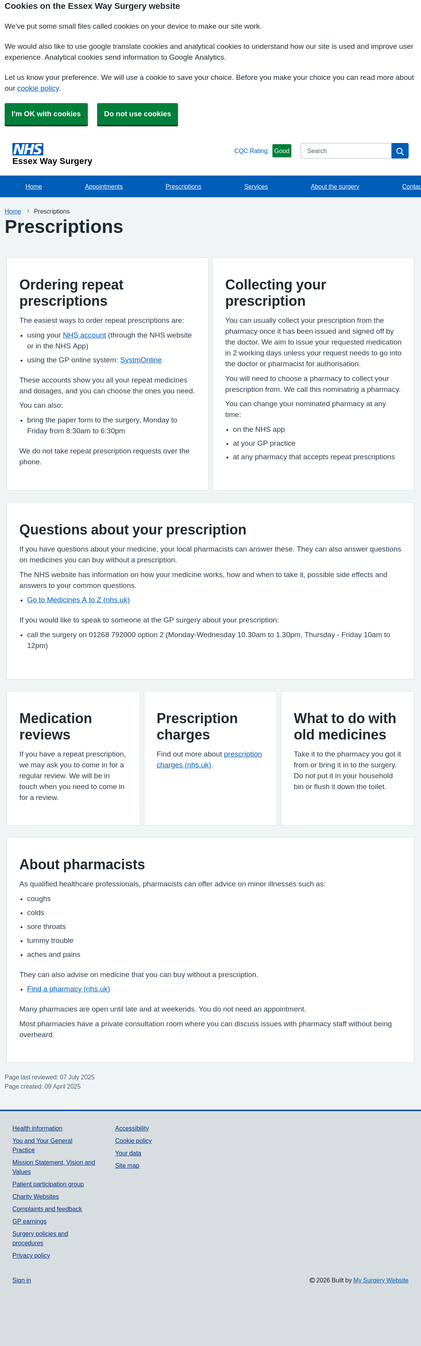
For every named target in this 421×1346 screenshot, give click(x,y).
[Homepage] (121, 154)
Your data (128, 1153)
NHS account (84, 335)
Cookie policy (133, 1140)
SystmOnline (141, 360)
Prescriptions (183, 186)
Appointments (104, 186)
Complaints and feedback (47, 1209)
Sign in (21, 1280)
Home (34, 186)
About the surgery (335, 186)
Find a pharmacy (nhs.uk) (68, 989)
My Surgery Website (381, 1280)
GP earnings (29, 1221)
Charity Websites (35, 1196)
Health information (37, 1128)
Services (256, 186)
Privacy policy (31, 1255)
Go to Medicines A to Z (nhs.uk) (78, 599)
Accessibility (132, 1128)
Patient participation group (48, 1184)
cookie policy (37, 88)
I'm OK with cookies (46, 113)
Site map (127, 1165)
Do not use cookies (137, 113)
